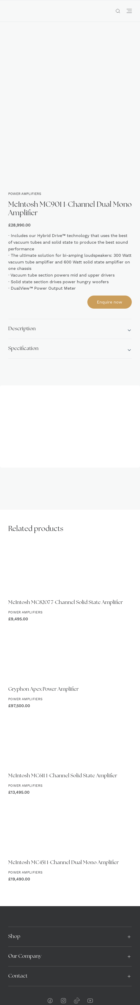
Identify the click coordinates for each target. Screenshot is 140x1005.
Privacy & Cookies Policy (70, 979)
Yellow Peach (105, 990)
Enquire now (109, 257)
